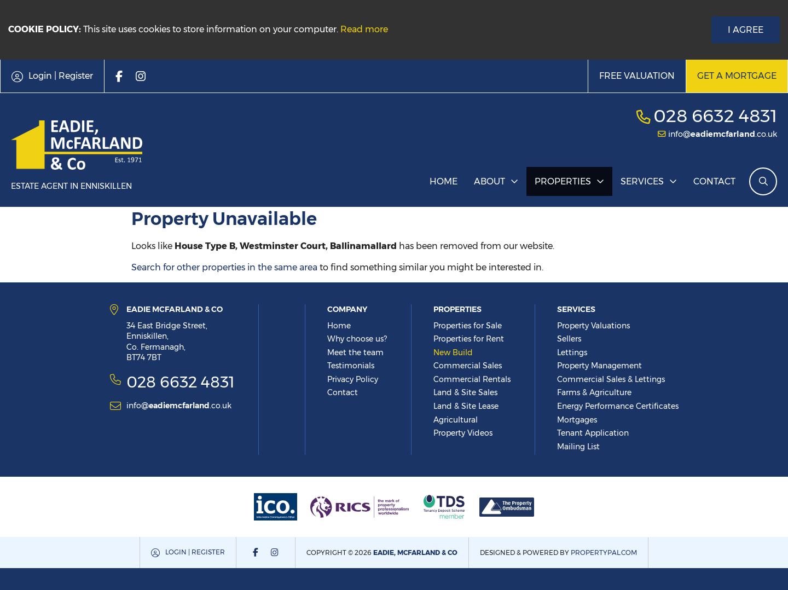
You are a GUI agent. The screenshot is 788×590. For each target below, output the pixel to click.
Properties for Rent (468, 339)
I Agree (745, 30)
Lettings (572, 352)
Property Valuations (593, 326)
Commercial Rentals (472, 379)
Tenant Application (593, 433)
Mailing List (578, 447)
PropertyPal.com (604, 552)
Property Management (599, 366)
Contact (714, 181)
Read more (364, 29)
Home (443, 181)
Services (642, 181)
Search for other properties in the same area (224, 267)
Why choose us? (357, 339)
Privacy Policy (352, 379)
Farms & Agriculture (594, 392)
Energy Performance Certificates (618, 406)
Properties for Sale (467, 326)
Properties (563, 181)
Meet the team (355, 352)
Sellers (569, 339)
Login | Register (195, 552)
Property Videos (463, 433)
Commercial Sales (467, 366)
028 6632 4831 (715, 115)
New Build (453, 352)
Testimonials (350, 366)
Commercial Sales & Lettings (611, 379)
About (489, 181)
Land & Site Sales (465, 392)
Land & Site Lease (466, 406)
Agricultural (455, 420)
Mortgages (577, 420)
